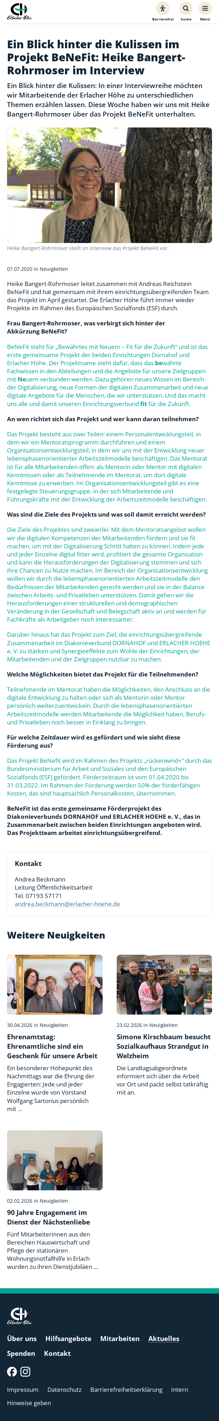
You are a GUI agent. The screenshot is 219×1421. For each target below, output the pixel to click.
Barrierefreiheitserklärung (126, 1389)
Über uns (22, 1338)
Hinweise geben (29, 1403)
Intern (179, 1389)
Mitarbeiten (120, 1338)
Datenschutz (64, 1389)
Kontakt (57, 1353)
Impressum (23, 1389)
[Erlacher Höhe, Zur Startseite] (19, 11)
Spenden (21, 1353)
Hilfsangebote (68, 1338)
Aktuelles (163, 1338)
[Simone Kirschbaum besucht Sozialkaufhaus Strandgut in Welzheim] (164, 1025)
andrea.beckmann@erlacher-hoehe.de (67, 904)
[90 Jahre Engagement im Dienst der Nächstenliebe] (55, 1200)
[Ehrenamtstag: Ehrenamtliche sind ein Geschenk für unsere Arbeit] (55, 1034)
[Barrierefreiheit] (163, 12)
